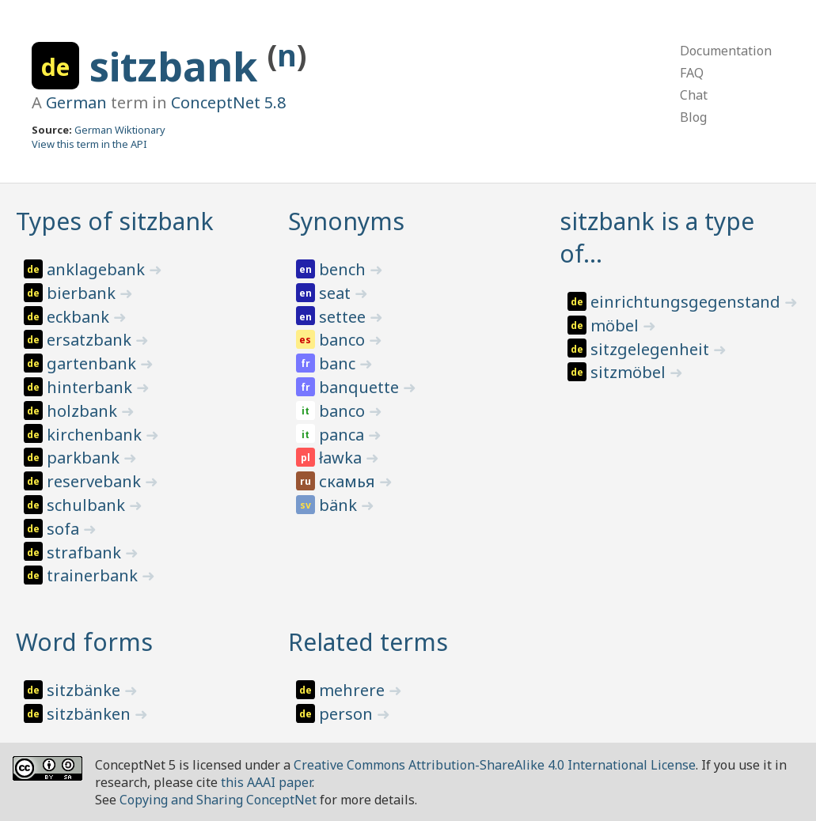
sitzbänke (85, 690)
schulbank (88, 505)
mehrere (354, 690)
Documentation (726, 50)
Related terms (368, 642)
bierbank (83, 293)
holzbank (84, 411)
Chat (694, 95)
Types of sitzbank (115, 221)
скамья (349, 481)
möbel (616, 325)
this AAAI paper (266, 782)
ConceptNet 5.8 (228, 102)
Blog (693, 117)
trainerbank (94, 575)
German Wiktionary (119, 130)
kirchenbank (96, 434)
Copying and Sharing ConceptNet (218, 799)
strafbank (86, 552)
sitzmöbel (630, 372)
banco (344, 339)
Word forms (84, 642)
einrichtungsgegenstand (687, 301)
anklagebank (98, 269)
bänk (340, 505)
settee (344, 316)
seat (337, 293)
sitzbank (178, 66)
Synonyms (346, 221)
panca (343, 434)
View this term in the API (89, 144)
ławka (342, 457)
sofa (65, 528)
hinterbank (91, 387)
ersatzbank (91, 339)
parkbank (85, 457)
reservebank (96, 481)
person (348, 714)
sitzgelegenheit (651, 349)
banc (339, 363)
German (76, 102)
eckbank (80, 316)
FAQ (692, 72)
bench (344, 269)
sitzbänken (91, 714)
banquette (361, 387)
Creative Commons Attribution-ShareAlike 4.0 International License (495, 765)
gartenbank (93, 363)
